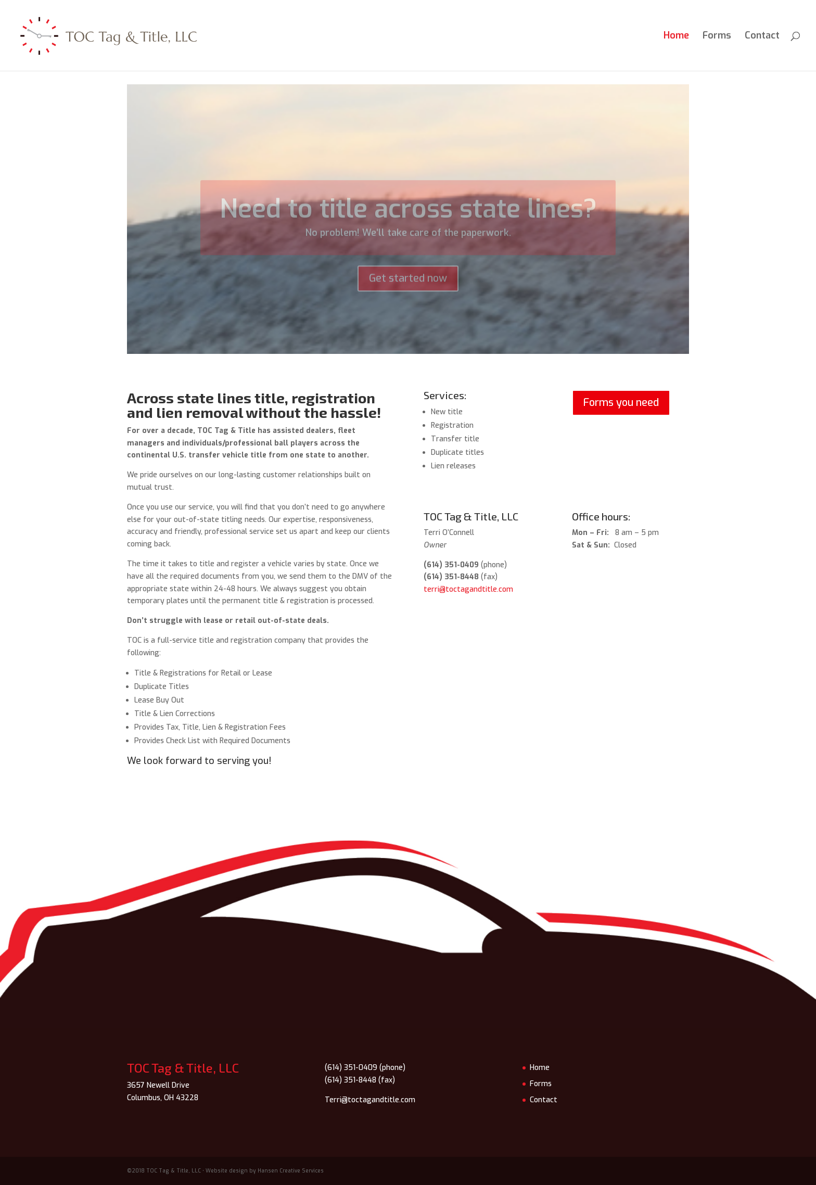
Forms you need (621, 403)
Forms (717, 37)
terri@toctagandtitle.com (468, 589)
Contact (762, 37)
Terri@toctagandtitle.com (370, 1100)
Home (676, 37)
